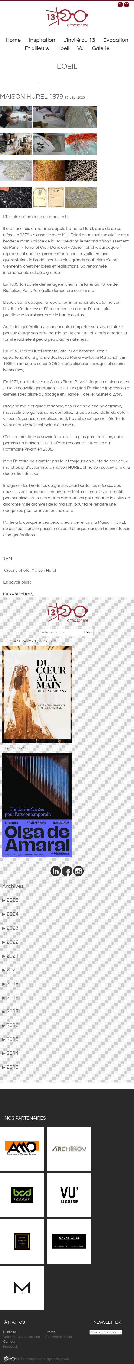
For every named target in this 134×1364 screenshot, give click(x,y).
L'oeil (63, 48)
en (126, 4)
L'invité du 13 (79, 40)
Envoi (88, 632)
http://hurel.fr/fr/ (18, 594)
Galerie (100, 48)
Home (13, 40)
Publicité (9, 1332)
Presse (50, 1332)
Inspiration (42, 40)
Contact (9, 1341)
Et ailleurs (37, 48)
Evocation (115, 40)
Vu (80, 48)
